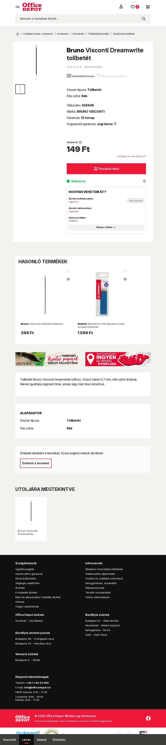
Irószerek (78, 33)
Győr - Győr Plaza (96, 634)
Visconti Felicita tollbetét (42, 323)
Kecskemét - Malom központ (102, 625)
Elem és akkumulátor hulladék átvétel (37, 597)
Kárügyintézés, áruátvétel (100, 583)
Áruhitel (20, 587)
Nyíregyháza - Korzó (97, 630)
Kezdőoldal (17, 33)
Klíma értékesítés (25, 578)
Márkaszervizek (94, 587)
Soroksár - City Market (29, 620)
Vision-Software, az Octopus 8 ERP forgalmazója (85, 721)
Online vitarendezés (97, 597)
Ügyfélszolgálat (24, 569)
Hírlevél (19, 601)
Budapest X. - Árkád (27, 660)
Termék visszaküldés (98, 592)
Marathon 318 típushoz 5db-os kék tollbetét (101, 325)
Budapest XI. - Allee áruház (102, 620)
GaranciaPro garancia (28, 573)
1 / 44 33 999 (40, 682)
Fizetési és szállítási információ (104, 578)
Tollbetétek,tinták (98, 33)
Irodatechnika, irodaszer (38, 33)
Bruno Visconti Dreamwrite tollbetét (28, 534)
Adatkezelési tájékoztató (100, 573)
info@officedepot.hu (37, 687)
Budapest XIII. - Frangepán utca (34, 638)
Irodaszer (63, 33)
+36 (28, 682)
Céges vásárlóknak (27, 606)
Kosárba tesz (106, 168)
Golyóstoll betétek (124, 33)
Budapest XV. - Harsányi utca (33, 643)
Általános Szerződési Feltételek (104, 569)
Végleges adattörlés (27, 583)
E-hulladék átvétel (26, 592)
